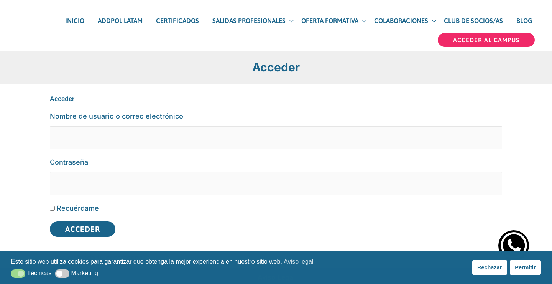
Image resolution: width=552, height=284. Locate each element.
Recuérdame (78, 205)
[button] (486, 36)
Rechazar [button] (489, 267)
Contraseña (69, 159)
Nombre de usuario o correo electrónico (116, 113)
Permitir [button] (525, 267)
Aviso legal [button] (298, 261)
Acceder (82, 226)
